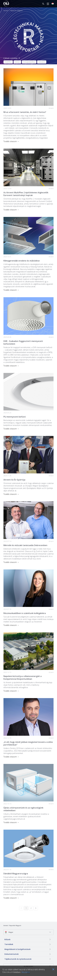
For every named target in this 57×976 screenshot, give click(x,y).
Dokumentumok (11, 954)
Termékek (8, 944)
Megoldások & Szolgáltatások (17, 949)
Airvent (5, 10)
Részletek (25, 972)
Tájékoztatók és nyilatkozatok (17, 959)
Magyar (9, 932)
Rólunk (7, 939)
